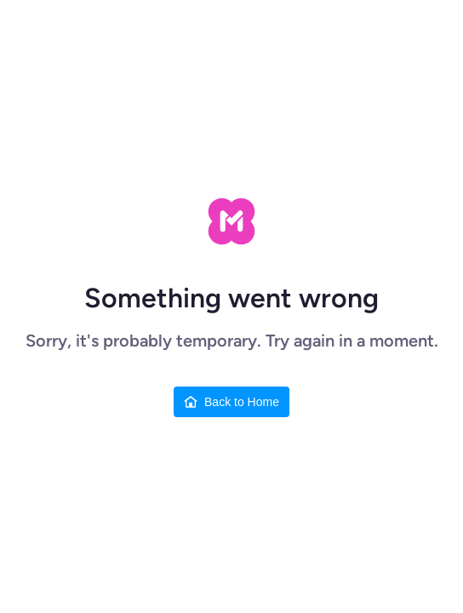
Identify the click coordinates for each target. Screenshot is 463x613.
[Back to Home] (231, 402)
